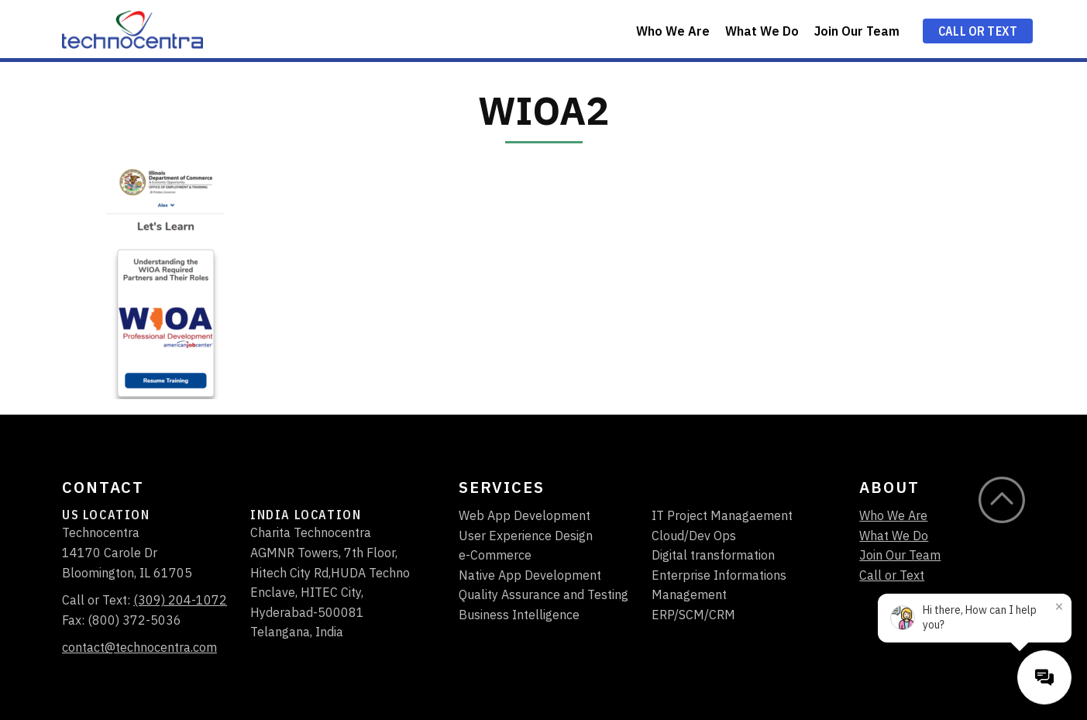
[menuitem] (672, 29)
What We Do (762, 31)
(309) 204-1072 (180, 600)
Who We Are (673, 31)
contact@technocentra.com (139, 647)
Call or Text (977, 31)
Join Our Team (857, 31)
